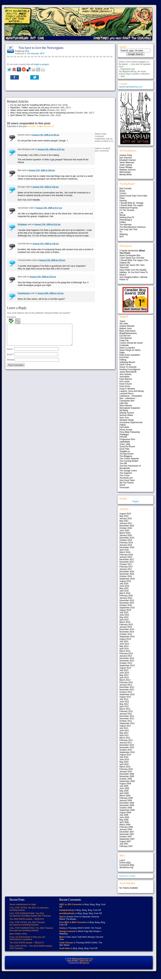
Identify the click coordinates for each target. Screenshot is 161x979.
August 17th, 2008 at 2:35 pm (46, 244)
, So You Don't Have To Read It (133, 272)
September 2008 (127, 810)
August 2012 (125, 697)
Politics (122, 222)
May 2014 (124, 646)
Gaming (123, 200)
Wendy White (125, 174)
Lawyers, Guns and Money (131, 391)
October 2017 (125, 564)
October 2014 (125, 634)
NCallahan (22, 224)
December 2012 (126, 687)
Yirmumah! (124, 487)
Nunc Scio (124, 417)
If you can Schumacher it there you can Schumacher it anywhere (27, 938)
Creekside (124, 345)
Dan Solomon (125, 157)
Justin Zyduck (125, 165)
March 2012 (124, 709)
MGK (27, 51)
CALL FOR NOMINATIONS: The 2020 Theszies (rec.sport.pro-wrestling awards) (31, 929)
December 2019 (126, 538)
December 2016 (126, 571)
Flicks (122, 198)
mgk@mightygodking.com (130, 87)
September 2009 (127, 781)
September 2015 (127, 607)
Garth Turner (125, 364)
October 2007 (125, 836)
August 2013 (125, 668)
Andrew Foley (125, 155)
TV (120, 232)
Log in (122, 860)
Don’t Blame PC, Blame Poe (24, 115)
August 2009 (125, 783)
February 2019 (126, 542)
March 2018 (124, 552)
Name (10, 353)
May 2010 (124, 762)
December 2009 (126, 774)
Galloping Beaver (127, 362)
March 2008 (124, 824)
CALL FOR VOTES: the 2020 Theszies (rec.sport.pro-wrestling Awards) (27, 923)
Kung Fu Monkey (127, 389)
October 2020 (125, 528)
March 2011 (124, 738)
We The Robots (126, 482)
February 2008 (126, 827)
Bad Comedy (125, 188)
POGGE (123, 437)
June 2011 (124, 730)
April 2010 (124, 764)
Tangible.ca (124, 451)
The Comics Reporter (129, 458)
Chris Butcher (125, 338)
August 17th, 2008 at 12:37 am (51, 149)
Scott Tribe (124, 449)
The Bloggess (125, 456)
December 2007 (126, 832)
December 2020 (126, 526)
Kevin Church (125, 384)
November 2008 (126, 805)
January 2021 (125, 523)
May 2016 (124, 588)
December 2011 (126, 716)
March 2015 (124, 622)
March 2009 (124, 795)
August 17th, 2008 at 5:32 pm (43, 277)
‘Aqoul (122, 321)
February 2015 (126, 624)
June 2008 (124, 817)
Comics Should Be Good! (131, 343)
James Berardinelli (127, 372)
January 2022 (125, 518)
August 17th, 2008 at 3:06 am (42, 170)
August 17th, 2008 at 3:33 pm (52, 260)
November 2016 (126, 574)
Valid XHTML (72, 961)
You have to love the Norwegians (40, 47)
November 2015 (126, 603)
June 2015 (124, 615)
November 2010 (126, 747)
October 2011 (125, 721)
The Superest (125, 473)
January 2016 (125, 598)
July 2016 (123, 583)
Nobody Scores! (126, 413)
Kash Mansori (125, 379)
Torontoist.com (126, 478)
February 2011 (126, 740)
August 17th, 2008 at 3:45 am (46, 187)
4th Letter (123, 323)
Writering (123, 234)
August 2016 (125, 581)
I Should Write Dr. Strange (131, 203)
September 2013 (127, 665)
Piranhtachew (24, 293)
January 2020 (125, 535)
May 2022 (124, 516)
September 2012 (127, 694)
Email (10, 358)
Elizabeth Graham (127, 160)
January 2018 (125, 557)
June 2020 (124, 530)
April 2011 (124, 735)
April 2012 (124, 706)
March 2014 (124, 651)
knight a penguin (41, 64)
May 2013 (124, 675)
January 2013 (125, 685)
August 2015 (125, 610)
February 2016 (126, 595)
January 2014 (125, 656)
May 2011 (124, 733)
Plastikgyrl (124, 434)
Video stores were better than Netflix (28, 110)
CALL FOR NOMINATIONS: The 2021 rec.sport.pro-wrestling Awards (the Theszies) (30, 914)
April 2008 (124, 822)
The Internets (33, 53)
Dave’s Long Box (127, 348)
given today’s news (18, 934)
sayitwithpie (124, 442)
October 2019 (125, 540)
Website (10, 364)
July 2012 (123, 699)
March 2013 (124, 680)
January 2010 (125, 771)
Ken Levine (124, 381)
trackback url (48, 126)
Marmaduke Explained (129, 408)
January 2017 (125, 569)
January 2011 (125, 742)
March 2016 (124, 593)
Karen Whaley (125, 167)
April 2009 (124, 793)
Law (121, 212)
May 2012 (124, 704)
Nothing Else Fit (126, 217)
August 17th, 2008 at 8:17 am (49, 208)
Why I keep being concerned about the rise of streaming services (42, 112)
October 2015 (125, 605)
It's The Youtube (126, 210)
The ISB (123, 463)
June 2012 (124, 701)
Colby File (124, 340)
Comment (11, 317)
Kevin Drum (124, 386)
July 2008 (123, 815)
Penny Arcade (125, 429)
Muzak (122, 215)
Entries (125, 862)
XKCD (122, 485)
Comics (122, 193)
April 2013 (124, 677)
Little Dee (123, 403)
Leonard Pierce (126, 393)
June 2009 (124, 788)
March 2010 (124, 767)
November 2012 (126, 689)
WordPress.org (126, 867)
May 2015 (124, 617)
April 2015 (124, 620)
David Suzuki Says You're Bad (133, 196)
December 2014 (126, 629)
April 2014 (124, 648)
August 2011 (125, 726)
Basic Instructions (127, 331)
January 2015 (125, 627)
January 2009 (125, 800)
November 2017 (126, 562)
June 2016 (124, 586)
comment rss (33, 126)
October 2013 (125, 663)
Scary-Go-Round (127, 446)
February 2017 (126, 567)
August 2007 (125, 841)
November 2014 (126, 632)
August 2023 (125, 513)
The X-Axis (124, 475)
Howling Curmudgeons (129, 369)
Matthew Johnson (127, 170)
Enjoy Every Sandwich (129, 355)
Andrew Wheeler (127, 326)
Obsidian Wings (126, 420)
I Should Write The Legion (131, 205)
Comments (126, 865)
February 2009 (126, 798)
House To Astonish (127, 367)
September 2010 (127, 752)
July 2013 (123, 670)
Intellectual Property (128, 208)
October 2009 (125, 779)
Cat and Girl (124, 335)
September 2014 (127, 636)
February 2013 (126, 682)
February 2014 (126, 653)
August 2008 (125, 812)
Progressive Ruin (127, 439)
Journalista (124, 376)
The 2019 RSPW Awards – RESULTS (26, 942)
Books (122, 191)
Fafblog (122, 360)
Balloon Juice (125, 328)
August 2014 (125, 639)
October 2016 (125, 576)
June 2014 (124, 644)
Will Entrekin (125, 172)
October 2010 (125, 750)
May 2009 (124, 791)
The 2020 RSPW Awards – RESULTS (26, 919)
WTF (42, 53)
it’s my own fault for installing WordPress (30, 105)
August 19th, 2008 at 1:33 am (51, 293)
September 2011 (127, 723)
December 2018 (126, 547)
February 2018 (126, 554)
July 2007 (123, 844)
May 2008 (124, 820)
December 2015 (126, 600)
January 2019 (125, 545)
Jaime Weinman (126, 162)
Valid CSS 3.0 (86, 961)
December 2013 (126, 658)
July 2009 (123, 786)
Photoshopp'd (125, 220)
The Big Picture (126, 454)
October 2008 (125, 808)
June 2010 (124, 759)
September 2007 (127, 839)
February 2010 (126, 769)
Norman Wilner (126, 415)
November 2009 (126, 776)
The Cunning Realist (128, 461)
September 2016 (127, 579)
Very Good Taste (127, 480)
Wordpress (84, 963)
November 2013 (126, 660)
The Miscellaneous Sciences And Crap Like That (132, 228)
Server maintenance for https (22, 904)
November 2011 (126, 718)
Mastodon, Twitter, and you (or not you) (29, 107)
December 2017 (126, 559)
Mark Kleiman (125, 405)
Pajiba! (122, 425)
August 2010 (125, 754)
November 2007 (126, 834)
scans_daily (124, 444)
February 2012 (126, 711)
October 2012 (125, 692)
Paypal (135, 501)
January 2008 (125, 829)
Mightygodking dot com (82, 959)
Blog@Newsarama (128, 333)
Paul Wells (124, 427)
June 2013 (124, 673)
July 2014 (123, 641)
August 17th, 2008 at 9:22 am (47, 224)
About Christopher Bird (129, 255)
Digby (122, 352)
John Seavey (125, 374)
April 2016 (124, 591)
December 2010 (126, 745)
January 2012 (125, 714)
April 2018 (124, 550)
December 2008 (126, 803)
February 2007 (126, 846)
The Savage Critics (128, 470)
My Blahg (123, 410)
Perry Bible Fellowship (129, 432)
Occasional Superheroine (131, 422)
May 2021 (124, 521)
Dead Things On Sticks (130, 350)
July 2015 (123, 612)
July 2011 (123, 728)
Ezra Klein (124, 357)
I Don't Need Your (131, 258)
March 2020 (124, 533)
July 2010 (123, 757)
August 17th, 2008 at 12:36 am (45, 135)
